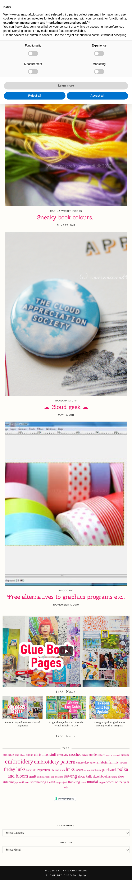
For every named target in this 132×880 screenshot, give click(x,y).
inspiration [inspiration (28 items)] (43, 769)
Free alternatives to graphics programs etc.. (66, 597)
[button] (126, 5)
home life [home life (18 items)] (31, 770)
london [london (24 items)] (79, 769)
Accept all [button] (97, 871)
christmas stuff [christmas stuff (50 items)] (45, 754)
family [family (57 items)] (113, 762)
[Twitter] (11, 5)
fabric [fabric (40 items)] (103, 762)
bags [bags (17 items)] (17, 754)
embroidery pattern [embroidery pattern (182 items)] (55, 762)
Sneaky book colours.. (66, 217)
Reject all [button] (34, 871)
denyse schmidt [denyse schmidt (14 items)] (113, 755)
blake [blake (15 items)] (22, 755)
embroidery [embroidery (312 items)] (19, 761)
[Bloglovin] (25, 5)
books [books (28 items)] (29, 754)
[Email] (38, 5)
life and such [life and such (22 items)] (58, 769)
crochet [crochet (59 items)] (75, 754)
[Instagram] (18, 5)
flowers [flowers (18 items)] (123, 762)
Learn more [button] (66, 861)
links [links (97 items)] (70, 769)
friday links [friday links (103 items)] (15, 769)
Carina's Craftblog (66, 17)
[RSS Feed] (32, 5)
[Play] (66, 651)
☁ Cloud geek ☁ (66, 407)
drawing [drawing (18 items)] (125, 754)
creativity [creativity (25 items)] (62, 754)
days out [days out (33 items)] (87, 754)
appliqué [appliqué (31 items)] (8, 754)
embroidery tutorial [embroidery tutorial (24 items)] (87, 762)
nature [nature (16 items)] (87, 770)
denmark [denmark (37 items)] (99, 755)
